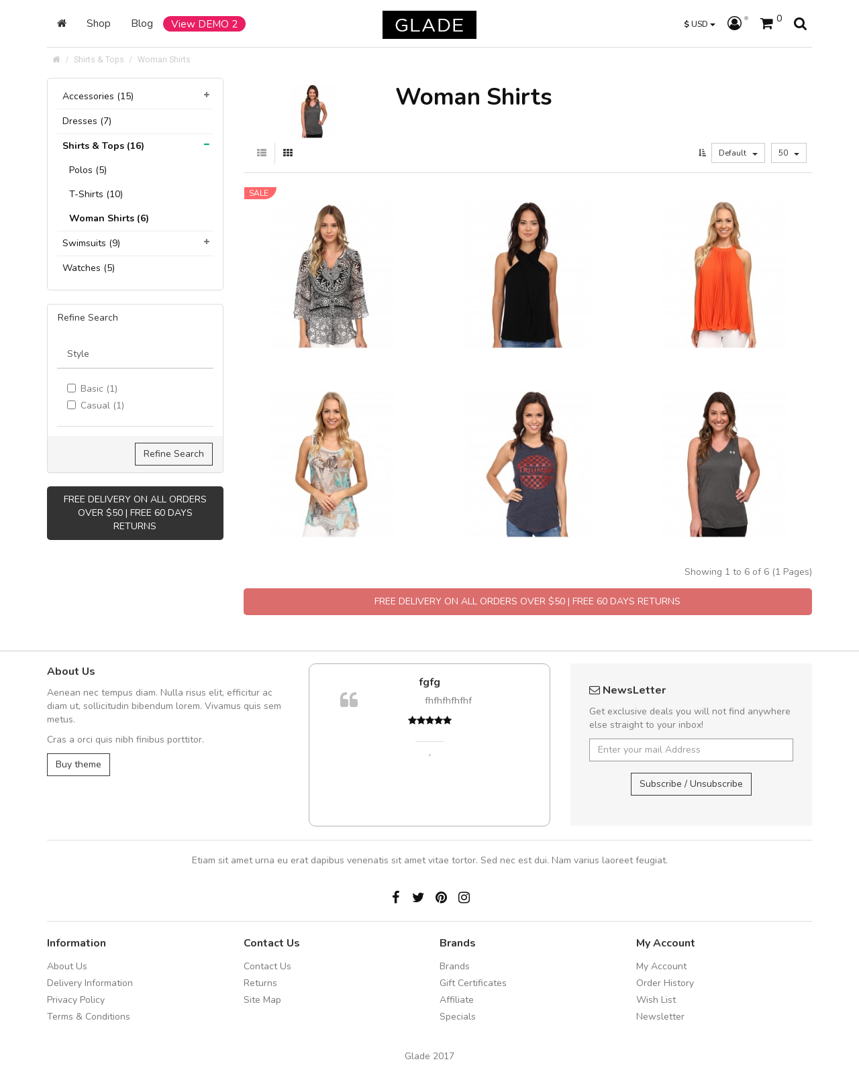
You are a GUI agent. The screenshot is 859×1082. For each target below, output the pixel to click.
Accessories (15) (98, 96)
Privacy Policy (76, 999)
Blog (142, 23)
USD (699, 24)
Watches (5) (88, 268)
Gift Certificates (473, 983)
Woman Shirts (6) (109, 218)
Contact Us (267, 966)
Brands (455, 966)
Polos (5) (88, 170)
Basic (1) (92, 388)
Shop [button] (99, 23)
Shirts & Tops (99, 59)
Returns (260, 983)
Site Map (262, 999)
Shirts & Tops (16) (103, 146)
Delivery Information (90, 983)
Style (78, 353)
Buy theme (78, 764)
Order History (665, 983)
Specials (458, 1016)
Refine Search (174, 453)
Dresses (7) (86, 121)
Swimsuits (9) (91, 243)
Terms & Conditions (88, 1016)
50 (788, 153)
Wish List (656, 999)
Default (738, 153)
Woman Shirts (164, 59)
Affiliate (457, 999)
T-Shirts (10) (96, 194)
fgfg (429, 682)
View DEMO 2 (204, 24)
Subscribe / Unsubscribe (691, 783)
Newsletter (660, 1016)
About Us (67, 966)
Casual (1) (95, 405)
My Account (661, 966)
